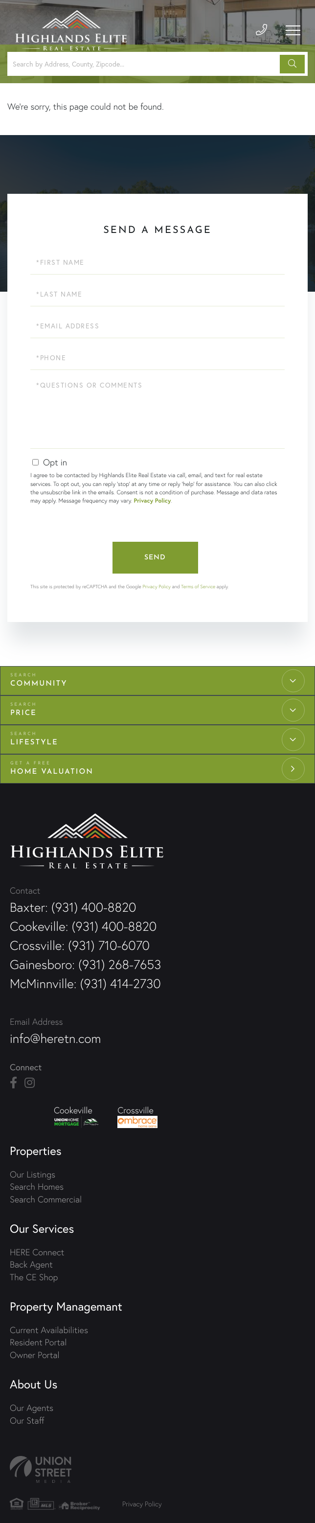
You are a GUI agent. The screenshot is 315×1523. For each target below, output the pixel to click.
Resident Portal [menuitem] (38, 1342)
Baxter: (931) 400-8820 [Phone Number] (73, 907)
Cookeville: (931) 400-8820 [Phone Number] (83, 926)
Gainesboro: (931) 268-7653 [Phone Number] (85, 964)
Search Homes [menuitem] (37, 1186)
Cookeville (77, 1116)
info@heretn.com (55, 1038)
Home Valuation (51, 772)
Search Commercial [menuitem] (46, 1199)
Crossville (137, 1116)
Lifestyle (34, 742)
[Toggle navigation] (293, 30)
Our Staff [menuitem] (27, 1420)
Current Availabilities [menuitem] (49, 1330)
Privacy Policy (152, 501)
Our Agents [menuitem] (31, 1407)
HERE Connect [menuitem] (37, 1252)
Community (39, 684)
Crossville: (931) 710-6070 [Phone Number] (80, 945)
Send (155, 557)
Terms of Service (198, 586)
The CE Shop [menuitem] (34, 1277)
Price (23, 713)
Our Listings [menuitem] (32, 1174)
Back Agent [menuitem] (31, 1264)
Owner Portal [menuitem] (35, 1355)
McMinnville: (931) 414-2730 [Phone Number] (85, 984)
